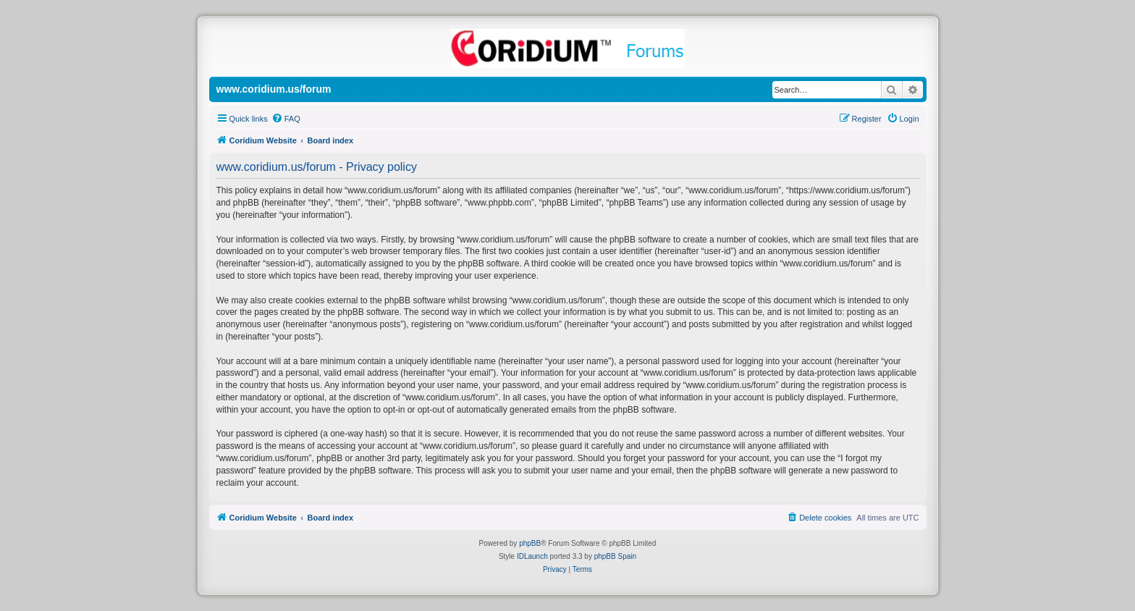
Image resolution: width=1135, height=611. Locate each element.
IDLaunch (532, 556)
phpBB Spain (615, 556)
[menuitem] (285, 118)
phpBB (530, 543)
